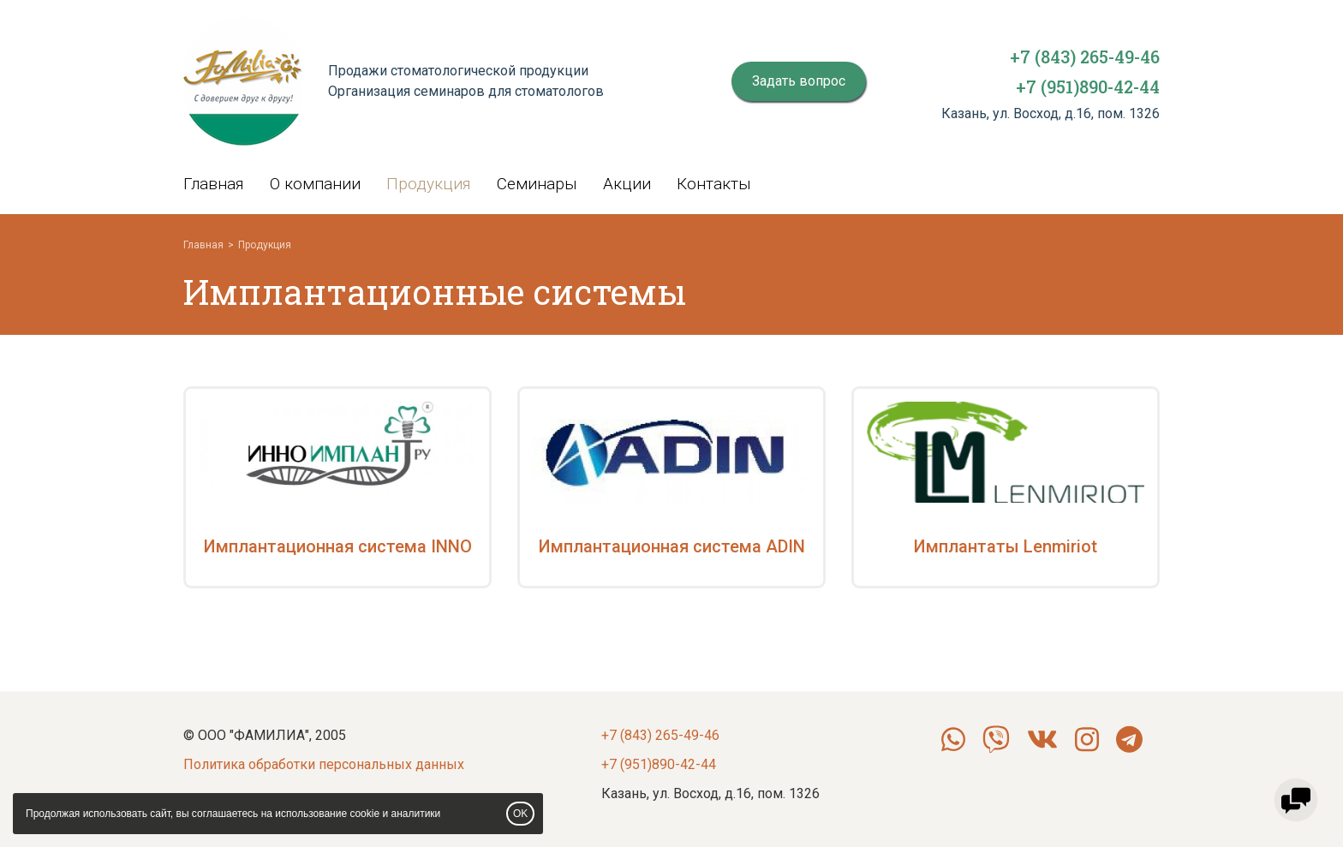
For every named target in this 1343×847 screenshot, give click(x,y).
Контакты (714, 184)
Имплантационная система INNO (338, 546)
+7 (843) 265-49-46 (1085, 56)
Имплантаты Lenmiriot (1005, 546)
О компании (315, 184)
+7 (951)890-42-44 (1088, 86)
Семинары (537, 184)
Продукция (428, 184)
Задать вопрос (798, 81)
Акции (627, 184)
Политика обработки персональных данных (323, 764)
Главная (213, 184)
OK (520, 814)
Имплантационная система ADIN (672, 546)
